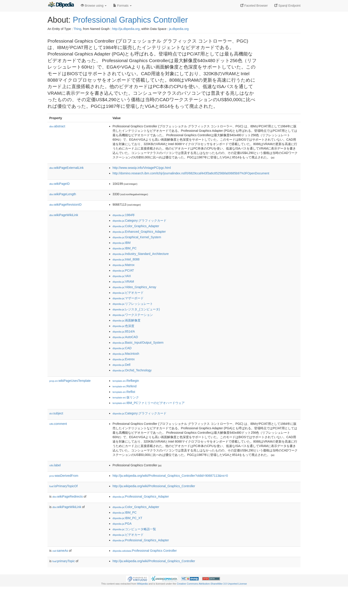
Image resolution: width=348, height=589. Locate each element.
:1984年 (124, 215)
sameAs (60, 550)
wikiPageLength (62, 194)
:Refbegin (126, 380)
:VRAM (123, 281)
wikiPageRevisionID (65, 204)
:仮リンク (126, 397)
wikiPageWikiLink (63, 215)
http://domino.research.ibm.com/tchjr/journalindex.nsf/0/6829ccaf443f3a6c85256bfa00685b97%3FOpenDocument (191, 173)
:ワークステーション (133, 315)
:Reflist (124, 392)
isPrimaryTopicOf (63, 486)
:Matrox (123, 265)
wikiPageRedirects (67, 496)
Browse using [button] (94, 5)
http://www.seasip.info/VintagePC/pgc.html (142, 167)
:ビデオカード (128, 292)
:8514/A (124, 331)
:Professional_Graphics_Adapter (141, 496)
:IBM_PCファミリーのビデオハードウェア (149, 403)
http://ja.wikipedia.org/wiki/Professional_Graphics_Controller (154, 486)
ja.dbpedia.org (179, 29)
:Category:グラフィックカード (139, 220)
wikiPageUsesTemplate (70, 380)
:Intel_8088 (126, 259)
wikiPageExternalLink (66, 167)
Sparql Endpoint (287, 5)
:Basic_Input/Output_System (138, 342)
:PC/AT (123, 270)
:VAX (122, 276)
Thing (77, 29)
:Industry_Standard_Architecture (141, 254)
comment (58, 423)
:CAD (122, 348)
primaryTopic (63, 561)
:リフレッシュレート (133, 303)
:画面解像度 (126, 320)
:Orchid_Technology (132, 370)
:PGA (122, 523)
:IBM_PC (124, 248)
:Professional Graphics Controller (145, 550)
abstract (57, 126)
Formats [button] (122, 5)
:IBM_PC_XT (127, 518)
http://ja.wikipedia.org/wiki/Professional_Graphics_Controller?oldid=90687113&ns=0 (170, 475)
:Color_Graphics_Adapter (136, 226)
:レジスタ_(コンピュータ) (136, 309)
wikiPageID (59, 183)
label (55, 465)
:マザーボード (128, 298)
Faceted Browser (254, 5)
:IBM (121, 242)
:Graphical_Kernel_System (137, 237)
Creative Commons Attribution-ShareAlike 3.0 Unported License (212, 583)
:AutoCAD (125, 337)
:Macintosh (126, 353)
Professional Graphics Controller (130, 19)
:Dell (121, 364)
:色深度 (123, 326)
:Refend (124, 386)
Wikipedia (142, 583)
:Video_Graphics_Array (134, 287)
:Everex (124, 359)
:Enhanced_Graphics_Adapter (139, 231)
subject (56, 413)
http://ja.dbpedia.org (126, 29)
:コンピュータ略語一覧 (134, 529)
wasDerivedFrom (63, 475)
